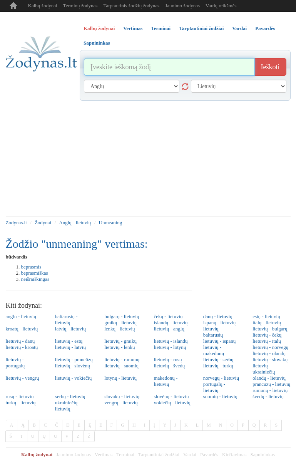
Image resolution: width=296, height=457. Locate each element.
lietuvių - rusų (168, 359)
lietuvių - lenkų (119, 347)
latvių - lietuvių (70, 329)
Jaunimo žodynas (182, 5)
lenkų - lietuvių (119, 329)
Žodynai (43, 222)
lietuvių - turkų (218, 366)
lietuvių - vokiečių (73, 378)
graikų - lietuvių (120, 322)
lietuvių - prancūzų (74, 359)
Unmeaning (110, 222)
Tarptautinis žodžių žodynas (131, 5)
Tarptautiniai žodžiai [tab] (201, 28)
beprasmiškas (34, 273)
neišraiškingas (35, 279)
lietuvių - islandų (170, 341)
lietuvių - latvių (70, 347)
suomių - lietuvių (220, 396)
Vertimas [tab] (132, 28)
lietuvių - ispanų (219, 341)
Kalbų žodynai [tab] (99, 28)
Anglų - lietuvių (75, 222)
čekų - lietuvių (168, 316)
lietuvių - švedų (169, 366)
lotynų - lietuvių (120, 378)
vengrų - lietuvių (121, 402)
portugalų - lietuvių (214, 387)
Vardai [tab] (239, 28)
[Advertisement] (148, 158)
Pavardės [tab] (265, 28)
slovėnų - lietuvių (171, 396)
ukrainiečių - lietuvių (67, 406)
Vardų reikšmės (221, 5)
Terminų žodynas (80, 5)
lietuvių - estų (69, 341)
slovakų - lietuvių (121, 396)
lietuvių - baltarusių (213, 332)
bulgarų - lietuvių (121, 316)
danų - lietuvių (217, 316)
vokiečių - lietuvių (172, 402)
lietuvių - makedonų (213, 350)
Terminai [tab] (161, 28)
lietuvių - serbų (218, 359)
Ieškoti (270, 67)
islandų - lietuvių (170, 322)
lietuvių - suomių (121, 366)
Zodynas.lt (16, 222)
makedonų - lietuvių (165, 381)
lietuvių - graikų (120, 341)
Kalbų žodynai (42, 5)
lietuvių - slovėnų (72, 366)
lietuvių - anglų (169, 329)
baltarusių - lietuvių (66, 319)
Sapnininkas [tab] (97, 43)
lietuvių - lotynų (170, 347)
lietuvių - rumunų (121, 359)
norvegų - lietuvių (221, 378)
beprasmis (31, 267)
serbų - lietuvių (70, 396)
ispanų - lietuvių (219, 322)
